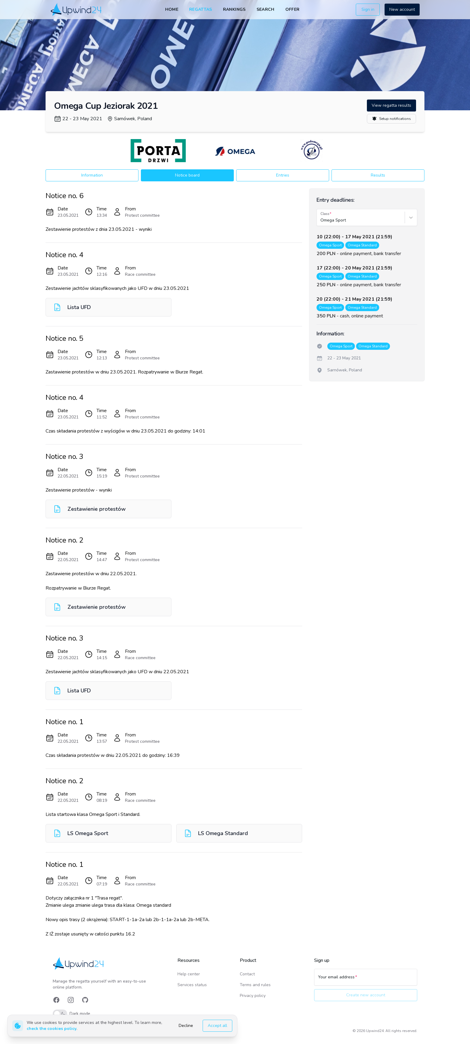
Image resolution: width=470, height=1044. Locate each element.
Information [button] (92, 175)
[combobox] (321, 220)
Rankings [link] (234, 9)
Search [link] (266, 9)
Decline (186, 1025)
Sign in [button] (367, 9)
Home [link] (171, 9)
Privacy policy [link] (253, 995)
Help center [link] (188, 974)
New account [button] (402, 9)
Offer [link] (292, 9)
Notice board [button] (187, 175)
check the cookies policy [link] (51, 1028)
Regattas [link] (200, 9)
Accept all (217, 1025)
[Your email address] (365, 980)
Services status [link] (192, 985)
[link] (76, 9)
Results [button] (378, 175)
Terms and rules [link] (255, 985)
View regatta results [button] (391, 105)
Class (324, 213)
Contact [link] (247, 974)
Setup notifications (391, 118)
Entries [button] (282, 175)
